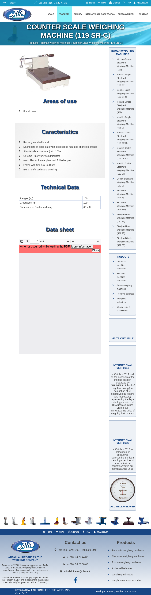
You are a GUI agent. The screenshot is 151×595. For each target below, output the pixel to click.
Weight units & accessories (123, 309)
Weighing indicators (121, 300)
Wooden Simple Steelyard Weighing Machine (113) (125, 64)
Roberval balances (125, 294)
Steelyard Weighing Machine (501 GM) (125, 206)
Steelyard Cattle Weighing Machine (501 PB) (125, 241)
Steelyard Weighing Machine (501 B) (125, 194)
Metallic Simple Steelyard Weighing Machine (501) (125, 107)
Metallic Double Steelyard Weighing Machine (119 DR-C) (125, 153)
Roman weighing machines (55, 42)
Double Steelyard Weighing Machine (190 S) (125, 182)
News (61, 532)
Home (49, 532)
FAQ (88, 532)
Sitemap (75, 532)
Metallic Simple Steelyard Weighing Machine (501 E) (125, 122)
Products (33, 42)
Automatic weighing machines (121, 265)
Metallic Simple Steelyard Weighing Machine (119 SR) (125, 79)
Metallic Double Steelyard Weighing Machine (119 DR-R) (125, 137)
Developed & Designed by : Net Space (115, 591)
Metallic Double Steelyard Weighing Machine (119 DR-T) (125, 168)
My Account (102, 532)
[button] (51, 14)
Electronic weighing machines (121, 277)
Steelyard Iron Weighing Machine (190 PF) (125, 218)
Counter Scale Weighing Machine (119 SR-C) (125, 93)
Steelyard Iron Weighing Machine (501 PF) (125, 230)
